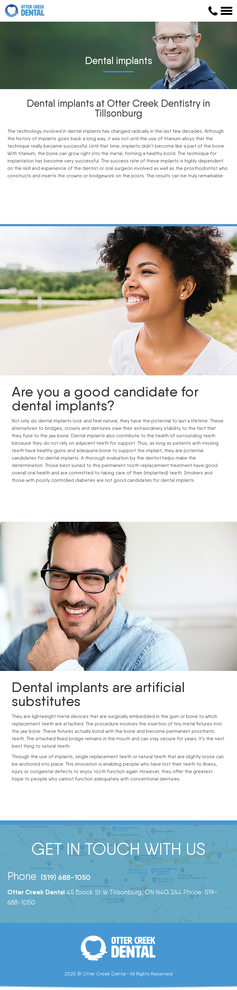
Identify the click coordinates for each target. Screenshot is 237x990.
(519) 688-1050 (65, 877)
